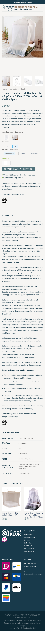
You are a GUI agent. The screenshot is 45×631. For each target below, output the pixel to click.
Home (4, 89)
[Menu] (42, 7)
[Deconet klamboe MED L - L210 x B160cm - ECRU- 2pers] (11, 499)
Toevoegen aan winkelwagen (18, 169)
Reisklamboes (29, 537)
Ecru (6, 146)
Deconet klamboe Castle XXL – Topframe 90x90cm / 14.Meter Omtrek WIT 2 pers (33, 515)
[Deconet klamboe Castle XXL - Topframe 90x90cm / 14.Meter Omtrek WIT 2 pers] (33, 499)
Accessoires (28, 546)
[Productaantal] (6, 163)
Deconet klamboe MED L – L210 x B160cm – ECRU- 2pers (10, 515)
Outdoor (27, 540)
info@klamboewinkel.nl (33, 574)
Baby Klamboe (29, 543)
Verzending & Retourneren (16, 616)
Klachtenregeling (32, 614)
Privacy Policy (33, 616)
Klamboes (24, 89)
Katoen (22, 154)
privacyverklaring (15, 623)
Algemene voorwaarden (14, 614)
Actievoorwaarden (23, 617)
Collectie (13, 89)
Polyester (34, 154)
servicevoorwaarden (31, 623)
